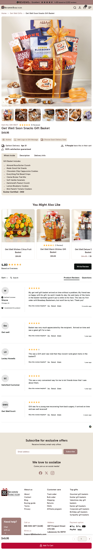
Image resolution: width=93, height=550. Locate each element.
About (27, 494)
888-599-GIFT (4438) (33, 526)
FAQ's (49, 506)
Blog (26, 500)
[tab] (71, 278)
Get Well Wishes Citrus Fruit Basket (18, 251)
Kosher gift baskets (78, 497)
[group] (14, 265)
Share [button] (59, 306)
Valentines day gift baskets (78, 501)
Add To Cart (46, 545)
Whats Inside (9, 155)
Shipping (50, 500)
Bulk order (51, 497)
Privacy (27, 509)
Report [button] (53, 306)
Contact (27, 497)
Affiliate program (54, 509)
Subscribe (70, 451)
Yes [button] (48, 306)
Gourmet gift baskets (79, 494)
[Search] (19, 277)
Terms (27, 506)
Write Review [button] (83, 266)
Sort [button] (4, 277)
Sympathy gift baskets (79, 515)
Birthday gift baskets (78, 512)
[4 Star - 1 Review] (53, 245)
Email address (23, 452)
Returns (50, 503)
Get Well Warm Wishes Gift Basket (53, 250)
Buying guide (29, 503)
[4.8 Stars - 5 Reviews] (29, 125)
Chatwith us (7, 530)
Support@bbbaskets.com (35, 534)
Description (25, 155)
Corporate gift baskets (79, 509)
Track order (52, 494)
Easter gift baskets (78, 506)
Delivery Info (39, 155)
